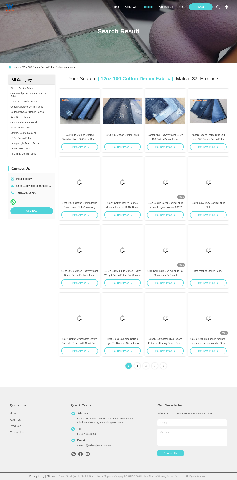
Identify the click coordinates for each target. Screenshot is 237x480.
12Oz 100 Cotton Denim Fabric (122, 135)
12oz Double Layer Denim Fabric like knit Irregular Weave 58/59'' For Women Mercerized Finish (165, 207)
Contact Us (17, 432)
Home (115, 6)
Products (15, 426)
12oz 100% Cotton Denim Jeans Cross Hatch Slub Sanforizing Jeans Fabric (79, 207)
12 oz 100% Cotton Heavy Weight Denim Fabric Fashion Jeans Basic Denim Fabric (79, 275)
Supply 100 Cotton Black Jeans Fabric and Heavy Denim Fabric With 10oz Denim (165, 343)
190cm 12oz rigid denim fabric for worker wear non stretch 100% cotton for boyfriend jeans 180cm (208, 343)
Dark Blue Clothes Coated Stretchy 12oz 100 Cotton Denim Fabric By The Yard (79, 139)
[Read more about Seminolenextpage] (155, 366)
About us (15, 419)
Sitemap (51, 476)
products (147, 6)
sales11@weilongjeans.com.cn (35, 185)
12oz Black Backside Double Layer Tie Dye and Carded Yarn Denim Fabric (122, 343)
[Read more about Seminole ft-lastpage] (163, 366)
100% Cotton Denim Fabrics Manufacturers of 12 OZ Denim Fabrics (122, 207)
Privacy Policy (37, 476)
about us (130, 6)
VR (181, 6)
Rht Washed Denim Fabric (208, 271)
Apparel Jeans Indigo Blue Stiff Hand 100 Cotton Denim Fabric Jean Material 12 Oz (208, 139)
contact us (166, 6)
